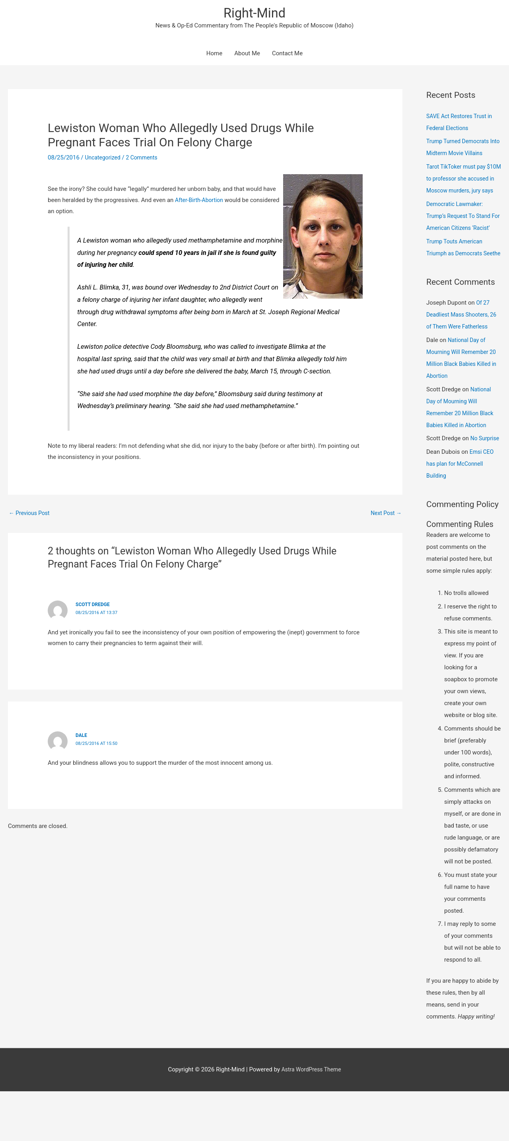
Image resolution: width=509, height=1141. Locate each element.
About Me (247, 55)
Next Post (385, 515)
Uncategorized (104, 159)
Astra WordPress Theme (311, 1119)
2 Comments (145, 159)
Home (214, 55)
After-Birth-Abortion (201, 202)
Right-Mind (254, 14)
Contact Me (287, 55)
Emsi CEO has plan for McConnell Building (460, 513)
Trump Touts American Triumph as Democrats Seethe (456, 279)
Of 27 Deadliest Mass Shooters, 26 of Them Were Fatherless (463, 352)
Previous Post (31, 515)
